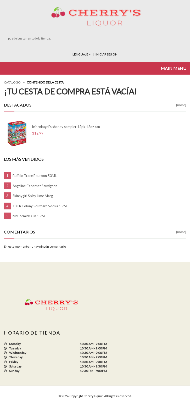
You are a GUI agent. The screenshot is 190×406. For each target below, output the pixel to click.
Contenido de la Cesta (45, 82)
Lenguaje (81, 54)
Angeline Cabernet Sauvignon (35, 186)
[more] (181, 105)
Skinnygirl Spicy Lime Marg (33, 196)
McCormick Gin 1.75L (29, 216)
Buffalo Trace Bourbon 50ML (35, 176)
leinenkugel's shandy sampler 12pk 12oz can (66, 127)
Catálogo (12, 82)
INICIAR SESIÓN (107, 54)
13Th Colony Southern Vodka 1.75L (40, 206)
